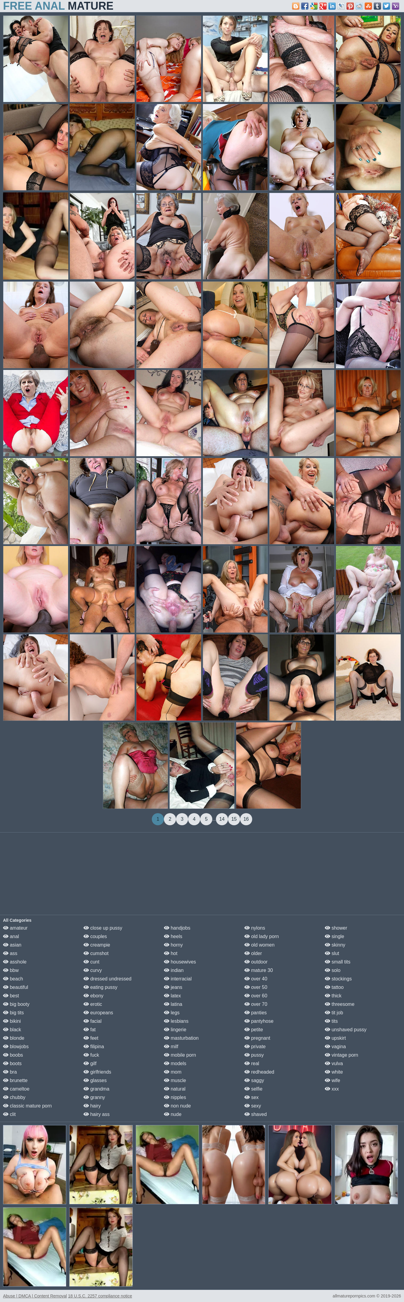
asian (12, 944)
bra (10, 1072)
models (175, 1063)
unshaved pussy (346, 1029)
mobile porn (180, 1055)
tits (331, 1021)
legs (172, 1012)
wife (332, 1080)
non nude (177, 1105)
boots (12, 1063)
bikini (12, 1021)
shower (336, 928)
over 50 (255, 987)
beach (13, 978)
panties (255, 1012)
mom (172, 1072)
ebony (93, 995)
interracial (178, 978)
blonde (13, 1038)
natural (174, 1088)
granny (94, 1097)
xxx (332, 1088)
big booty (16, 1004)
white (334, 1072)
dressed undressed (107, 978)
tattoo (334, 987)
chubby (14, 1097)
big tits (13, 1012)
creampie (96, 944)
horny (173, 944)
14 (222, 819)
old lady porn (261, 936)
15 (234, 819)
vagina (335, 1046)
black (12, 1029)
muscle (175, 1080)
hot (171, 953)
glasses (95, 1080)
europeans (98, 1012)
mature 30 (258, 970)
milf (171, 1046)
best (11, 995)
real (251, 1063)
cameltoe (16, 1088)
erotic (92, 1004)
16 (246, 819)
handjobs (177, 928)
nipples (175, 1097)
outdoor (256, 961)
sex (251, 1097)
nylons (254, 928)
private (255, 1046)
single (334, 936)
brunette (15, 1080)
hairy (92, 1105)
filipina (93, 1046)
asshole (15, 961)
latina (173, 1004)
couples (95, 936)
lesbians (176, 1021)
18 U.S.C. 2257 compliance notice (100, 1296)
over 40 (255, 978)
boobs (13, 1055)
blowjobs (16, 1046)
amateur (15, 928)
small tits (337, 961)
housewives (180, 961)
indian (174, 970)
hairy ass (96, 1114)
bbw (11, 970)
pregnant (257, 1038)
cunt (91, 961)
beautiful (15, 987)
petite (253, 1029)
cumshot (96, 953)
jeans (173, 987)
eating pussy (100, 987)
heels (173, 936)
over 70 (255, 1004)
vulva (334, 1063)
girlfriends (97, 1072)
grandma (96, 1088)
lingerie (175, 1029)
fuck (91, 1055)
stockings (338, 978)
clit (9, 1114)
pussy (254, 1055)
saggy (254, 1080)
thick (333, 995)
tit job (334, 1012)
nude (172, 1114)
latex (172, 995)
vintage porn (341, 1055)
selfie (253, 1088)
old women (259, 944)
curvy (92, 970)
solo (332, 970)
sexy (252, 1105)
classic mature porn (27, 1105)
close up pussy (102, 928)
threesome (339, 1004)
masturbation (181, 1038)
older (253, 953)
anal (11, 936)
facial (92, 1021)
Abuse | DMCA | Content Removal (35, 1296)
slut (332, 953)
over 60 (255, 995)
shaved (255, 1114)
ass (10, 953)
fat (89, 1029)
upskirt (335, 1038)
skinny (335, 944)
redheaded (259, 1072)
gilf (89, 1063)
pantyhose (258, 1021)
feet (90, 1038)
